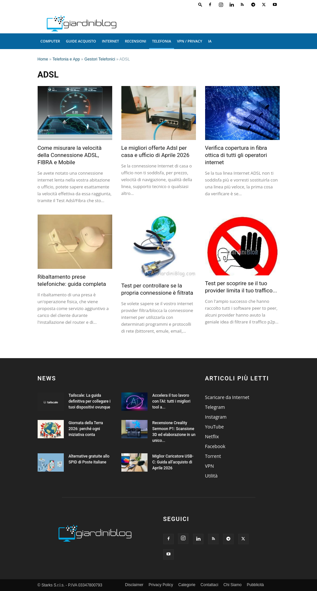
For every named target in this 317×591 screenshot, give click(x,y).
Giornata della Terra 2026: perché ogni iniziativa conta (86, 429)
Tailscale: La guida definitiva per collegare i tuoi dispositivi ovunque (90, 401)
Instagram (216, 417)
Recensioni (135, 41)
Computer (50, 41)
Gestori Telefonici (99, 59)
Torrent (213, 456)
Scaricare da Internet (227, 397)
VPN (209, 466)
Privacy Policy (161, 584)
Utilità (211, 476)
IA (210, 41)
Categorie (186, 584)
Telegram (215, 407)
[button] (200, 4)
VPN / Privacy (189, 41)
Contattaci (209, 584)
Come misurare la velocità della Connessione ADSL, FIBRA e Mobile (70, 155)
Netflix (212, 436)
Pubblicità (255, 584)
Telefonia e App (66, 59)
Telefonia (161, 41)
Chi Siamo (232, 584)
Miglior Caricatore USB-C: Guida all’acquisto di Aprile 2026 (173, 462)
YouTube (214, 427)
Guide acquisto (81, 41)
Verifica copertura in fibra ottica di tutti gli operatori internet (236, 155)
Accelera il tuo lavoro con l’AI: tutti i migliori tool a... (171, 401)
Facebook (215, 446)
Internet (110, 41)
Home (43, 59)
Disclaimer (134, 584)
